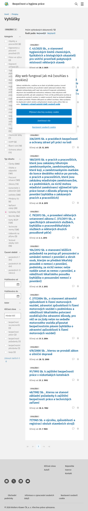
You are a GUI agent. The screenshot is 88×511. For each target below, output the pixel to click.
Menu (82, 4)
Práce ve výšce (15, 58)
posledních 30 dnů (15, 265)
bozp (12, 352)
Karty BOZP (13, 221)
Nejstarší (51, 33)
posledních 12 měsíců (15, 271)
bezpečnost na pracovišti (14, 325)
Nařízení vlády (13, 207)
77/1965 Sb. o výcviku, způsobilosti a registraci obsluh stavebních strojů (52, 421)
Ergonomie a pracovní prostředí (14, 51)
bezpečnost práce (14, 333)
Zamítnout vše (44, 121)
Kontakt (68, 473)
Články (14, 164)
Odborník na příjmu (14, 235)
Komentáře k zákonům (14, 189)
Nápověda (69, 466)
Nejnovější (41, 33)
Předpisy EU (14, 200)
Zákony (14, 184)
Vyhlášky (14, 212)
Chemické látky (15, 136)
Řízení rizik (15, 146)
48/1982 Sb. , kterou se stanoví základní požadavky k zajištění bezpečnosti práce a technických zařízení (50, 397)
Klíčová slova (50, 466)
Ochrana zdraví (15, 151)
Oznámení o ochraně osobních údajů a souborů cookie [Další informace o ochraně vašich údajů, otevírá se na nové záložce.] (40, 104)
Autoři (46, 470)
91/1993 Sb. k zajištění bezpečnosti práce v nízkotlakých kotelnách (51, 373)
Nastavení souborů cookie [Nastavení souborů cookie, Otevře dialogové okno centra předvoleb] (44, 127)
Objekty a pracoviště (15, 42)
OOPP (13, 142)
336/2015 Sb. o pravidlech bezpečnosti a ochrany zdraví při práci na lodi (53, 140)
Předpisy (15, 14)
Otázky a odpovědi (13, 171)
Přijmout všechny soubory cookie (44, 112)
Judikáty (15, 194)
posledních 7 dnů (14, 258)
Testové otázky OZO (14, 243)
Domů (6, 14)
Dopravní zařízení (13, 65)
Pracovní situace (14, 179)
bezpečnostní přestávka (14, 347)
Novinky (14, 216)
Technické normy (14, 228)
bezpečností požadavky (15, 340)
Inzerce (68, 470)
